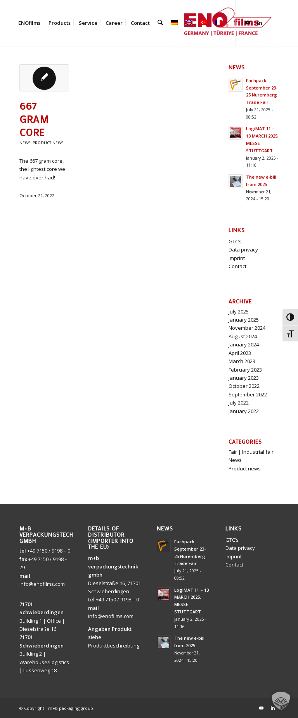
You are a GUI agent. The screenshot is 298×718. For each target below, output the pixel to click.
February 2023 (245, 369)
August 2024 (243, 336)
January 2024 (244, 344)
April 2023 (240, 353)
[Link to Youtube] (247, 22)
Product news (48, 142)
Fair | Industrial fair (251, 451)
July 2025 (239, 311)
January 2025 (244, 319)
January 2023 (244, 377)
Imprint (237, 258)
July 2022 (239, 402)
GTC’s (235, 241)
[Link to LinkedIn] (259, 22)
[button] (281, 701)
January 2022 (244, 411)
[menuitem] (29, 23)
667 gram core (34, 119)
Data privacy (243, 249)
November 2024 (247, 327)
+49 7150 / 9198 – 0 (48, 550)
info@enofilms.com (42, 583)
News (24, 142)
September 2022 (248, 394)
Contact (237, 266)
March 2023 (242, 361)
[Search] (160, 23)
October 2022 (244, 385)
